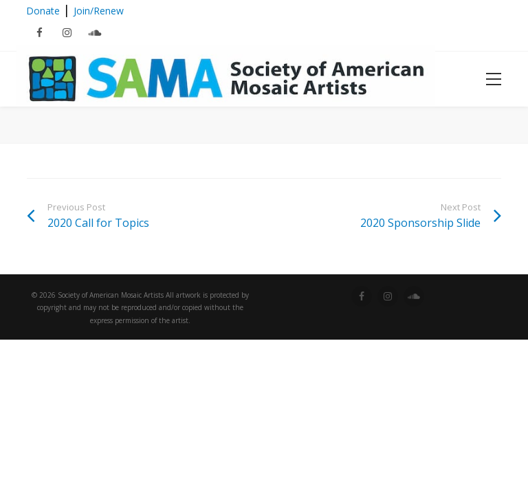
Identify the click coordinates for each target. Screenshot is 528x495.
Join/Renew (99, 10)
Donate (43, 10)
